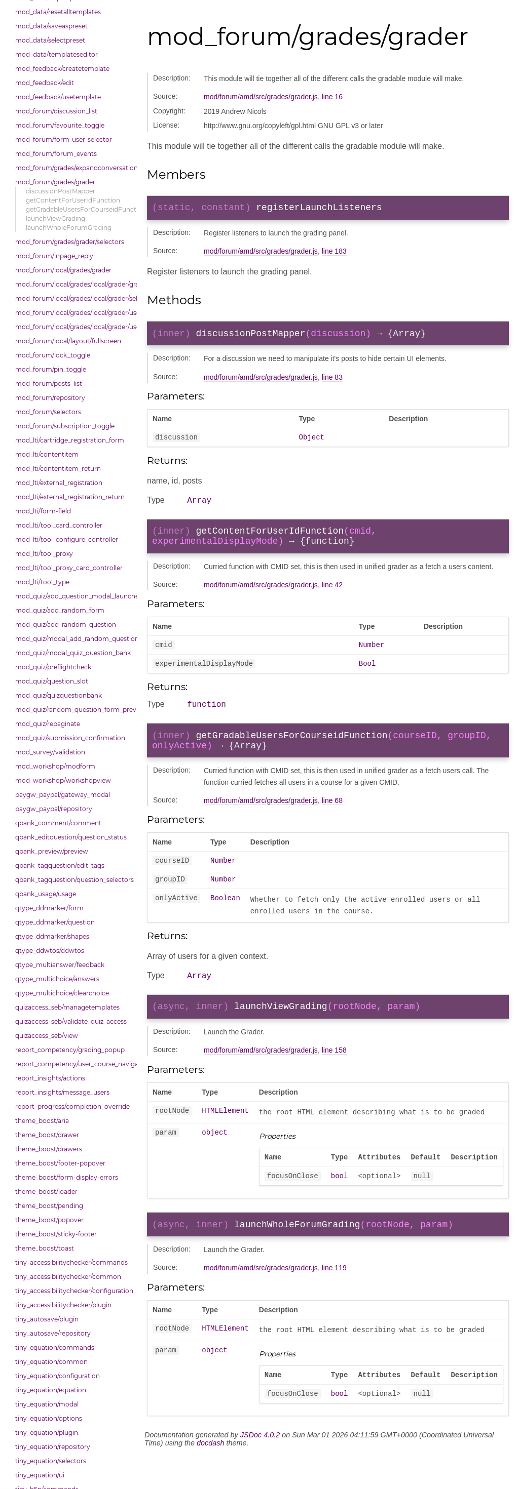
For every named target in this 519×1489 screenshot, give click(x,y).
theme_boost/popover (49, 1220)
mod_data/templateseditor (56, 54)
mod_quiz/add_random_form (59, 610)
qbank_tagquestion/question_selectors (73, 879)
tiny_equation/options (48, 1418)
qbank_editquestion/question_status (71, 837)
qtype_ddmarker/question (55, 922)
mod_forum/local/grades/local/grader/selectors (73, 298)
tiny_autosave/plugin (47, 1319)
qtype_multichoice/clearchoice (62, 993)
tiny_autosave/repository (53, 1333)
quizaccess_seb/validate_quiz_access (71, 1021)
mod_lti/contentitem (47, 454)
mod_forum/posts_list (48, 383)
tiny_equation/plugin (46, 1432)
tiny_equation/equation (50, 1390)
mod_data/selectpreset (50, 40)
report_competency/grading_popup (70, 1050)
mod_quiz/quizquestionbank (58, 695)
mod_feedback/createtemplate (62, 68)
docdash (210, 1477)
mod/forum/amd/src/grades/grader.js (261, 97)
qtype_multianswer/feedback (59, 965)
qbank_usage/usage (45, 894)
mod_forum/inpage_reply (54, 256)
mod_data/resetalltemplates (58, 12)
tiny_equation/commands (54, 1347)
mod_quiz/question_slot (51, 681)
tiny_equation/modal (47, 1404)
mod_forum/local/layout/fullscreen (68, 341)
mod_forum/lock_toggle (52, 355)
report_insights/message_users (62, 1092)
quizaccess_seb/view (46, 1035)
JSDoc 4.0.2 (260, 1469)
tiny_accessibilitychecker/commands (71, 1262)
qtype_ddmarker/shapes (52, 936)
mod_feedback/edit (44, 83)
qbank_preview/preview (51, 851)
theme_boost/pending (49, 1206)
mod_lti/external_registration (58, 483)
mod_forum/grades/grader (55, 182)
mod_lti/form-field (43, 511)
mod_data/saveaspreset (51, 26)
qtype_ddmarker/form (49, 908)
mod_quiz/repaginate (47, 724)
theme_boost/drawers (48, 1149)
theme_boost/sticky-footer (56, 1234)
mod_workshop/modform (55, 766)
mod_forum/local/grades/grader (63, 270)
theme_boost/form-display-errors (66, 1177)
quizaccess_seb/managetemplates (67, 1007)
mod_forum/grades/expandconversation (73, 168)
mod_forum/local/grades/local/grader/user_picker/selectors (73, 327)
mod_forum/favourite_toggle (59, 125)
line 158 (334, 1076)
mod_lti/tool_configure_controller (66, 539)
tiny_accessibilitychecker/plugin (63, 1305)
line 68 (332, 820)
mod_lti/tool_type (42, 582)
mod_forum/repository (50, 397)
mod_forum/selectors (48, 412)
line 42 (332, 596)
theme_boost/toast (44, 1248)
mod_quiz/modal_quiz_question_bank (73, 653)
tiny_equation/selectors (50, 1461)
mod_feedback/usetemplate (58, 97)
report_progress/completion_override (72, 1106)
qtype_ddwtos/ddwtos (49, 950)
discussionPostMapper (60, 191)
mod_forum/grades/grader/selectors (69, 242)
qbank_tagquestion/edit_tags (59, 865)
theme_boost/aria (42, 1120)
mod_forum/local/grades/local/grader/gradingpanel (73, 284)
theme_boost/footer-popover (60, 1163)
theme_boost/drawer (47, 1135)
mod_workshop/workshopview (63, 780)
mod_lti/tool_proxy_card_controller (69, 568)
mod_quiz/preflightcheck (53, 667)
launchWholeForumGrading (69, 227)
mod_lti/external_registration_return (70, 497)
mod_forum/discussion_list (56, 111)
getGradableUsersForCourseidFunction (79, 209)
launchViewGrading (55, 218)
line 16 (332, 97)
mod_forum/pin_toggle (50, 369)
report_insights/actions (50, 1078)
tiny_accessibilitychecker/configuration (73, 1291)
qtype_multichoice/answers (57, 979)
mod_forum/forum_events (56, 153)
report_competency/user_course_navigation (73, 1064)
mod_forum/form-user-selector (63, 139)
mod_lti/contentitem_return (58, 468)
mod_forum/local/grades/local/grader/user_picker (73, 312)
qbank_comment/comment (58, 823)
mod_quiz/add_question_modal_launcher (73, 596)
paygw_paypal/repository (53, 809)
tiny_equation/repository (52, 1447)
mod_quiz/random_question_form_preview (73, 709)
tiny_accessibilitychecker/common (68, 1276)
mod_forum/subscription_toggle (65, 426)
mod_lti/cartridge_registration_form (69, 440)
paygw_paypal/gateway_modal (62, 794)
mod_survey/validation (50, 752)
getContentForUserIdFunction (73, 200)
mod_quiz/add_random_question (65, 624)
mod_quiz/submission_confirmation (70, 738)
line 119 (334, 1299)
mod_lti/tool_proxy (44, 553)
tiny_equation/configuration (57, 1376)
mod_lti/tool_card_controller (58, 525)
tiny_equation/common (51, 1361)
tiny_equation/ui (39, 1475)
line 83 (332, 381)
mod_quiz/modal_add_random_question (73, 638)
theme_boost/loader (46, 1191)
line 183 (334, 253)
